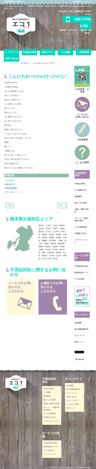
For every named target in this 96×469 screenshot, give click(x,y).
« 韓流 (10, 205)
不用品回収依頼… (11, 188)
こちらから (16, 290)
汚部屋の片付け (80, 233)
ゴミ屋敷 (65, 52)
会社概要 (76, 2)
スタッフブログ (72, 401)
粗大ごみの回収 (80, 203)
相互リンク (78, 342)
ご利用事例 (83, 52)
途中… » (62, 205)
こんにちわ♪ (9, 180)
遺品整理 (78, 196)
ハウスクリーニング (51, 421)
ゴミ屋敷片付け (80, 190)
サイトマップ (86, 2)
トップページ (11, 52)
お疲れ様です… (10, 184)
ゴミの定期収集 (80, 227)
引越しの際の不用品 (51, 404)
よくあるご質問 (72, 404)
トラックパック (50, 454)
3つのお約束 (79, 279)
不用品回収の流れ (81, 266)
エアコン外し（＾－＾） (14, 192)
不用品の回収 (29, 52)
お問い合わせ (11, 58)
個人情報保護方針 (81, 329)
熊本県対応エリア (81, 273)
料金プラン (47, 52)
